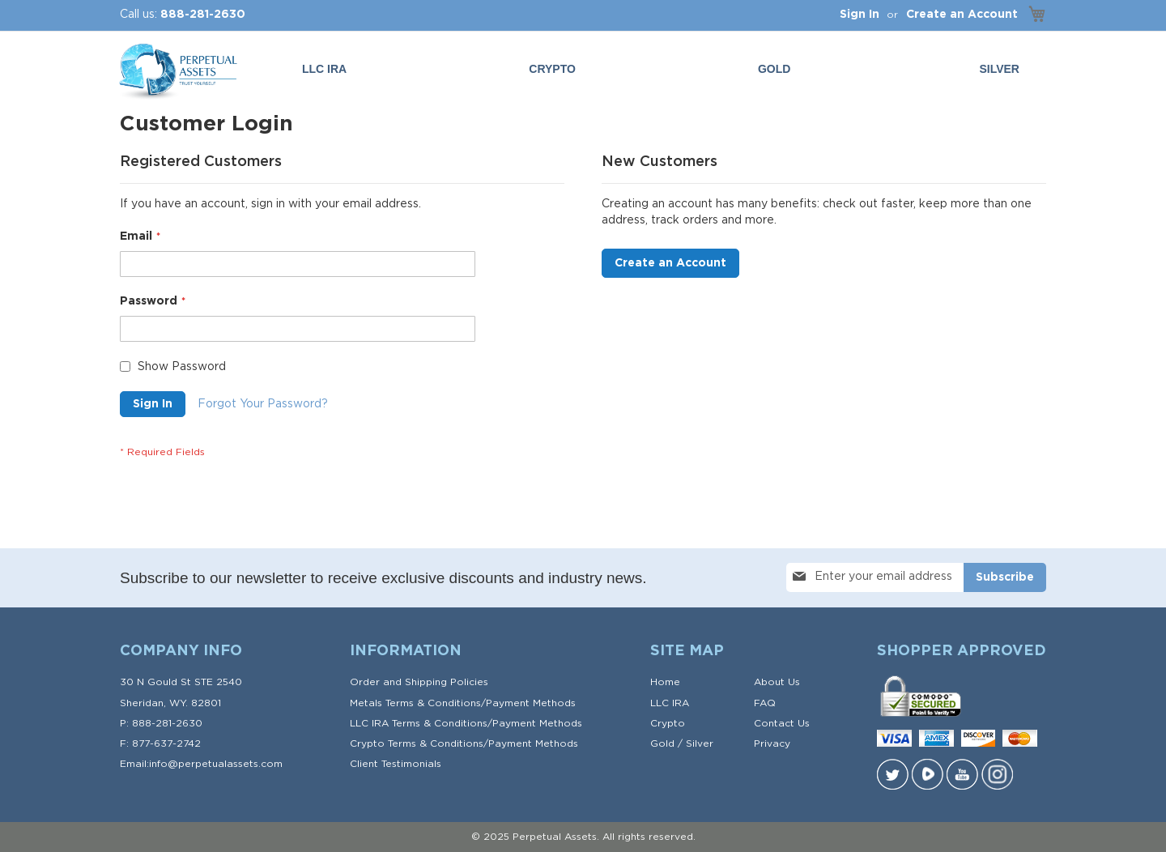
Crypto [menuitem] (552, 68)
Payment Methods (531, 703)
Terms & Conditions (433, 703)
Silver (699, 743)
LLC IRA (669, 703)
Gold (662, 743)
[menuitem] (777, 69)
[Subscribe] (1005, 577)
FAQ (765, 703)
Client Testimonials (395, 764)
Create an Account (962, 14)
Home (665, 682)
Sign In (859, 14)
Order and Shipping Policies (419, 682)
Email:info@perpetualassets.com (201, 764)
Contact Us (782, 723)
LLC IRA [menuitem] (324, 68)
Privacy (772, 743)
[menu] (664, 69)
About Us (777, 682)
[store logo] (176, 72)
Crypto (667, 723)
